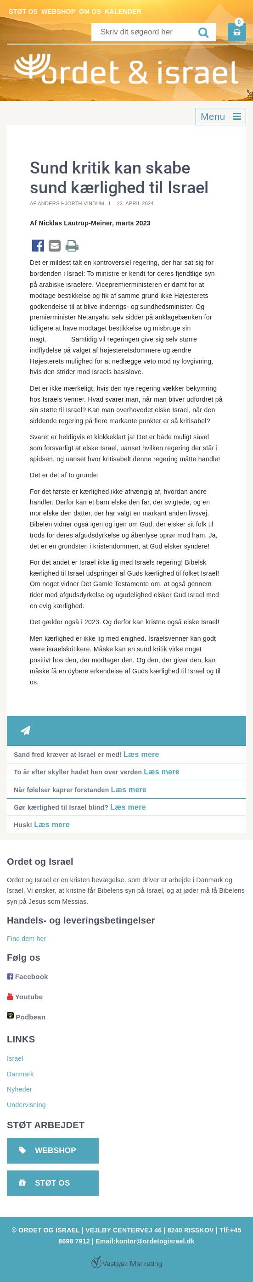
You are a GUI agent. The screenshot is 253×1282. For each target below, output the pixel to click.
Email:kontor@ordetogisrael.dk (145, 1241)
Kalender (123, 11)
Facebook (27, 976)
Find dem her (26, 938)
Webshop (58, 11)
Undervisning (26, 1104)
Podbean (26, 1017)
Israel (15, 1058)
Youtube (25, 997)
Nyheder (19, 1089)
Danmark (20, 1074)
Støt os (23, 11)
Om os (90, 11)
